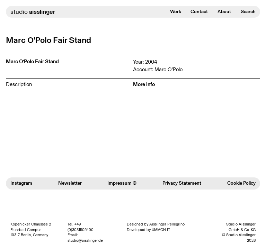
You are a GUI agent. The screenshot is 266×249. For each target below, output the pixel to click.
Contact (199, 12)
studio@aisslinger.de (85, 240)
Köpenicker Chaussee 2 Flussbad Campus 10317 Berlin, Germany (30, 229)
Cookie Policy (241, 183)
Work (175, 12)
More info (144, 84)
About (224, 12)
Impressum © (121, 183)
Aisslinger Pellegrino (167, 224)
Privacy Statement (181, 183)
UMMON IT (161, 230)
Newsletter (70, 183)
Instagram (21, 183)
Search (248, 12)
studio (32, 12)
